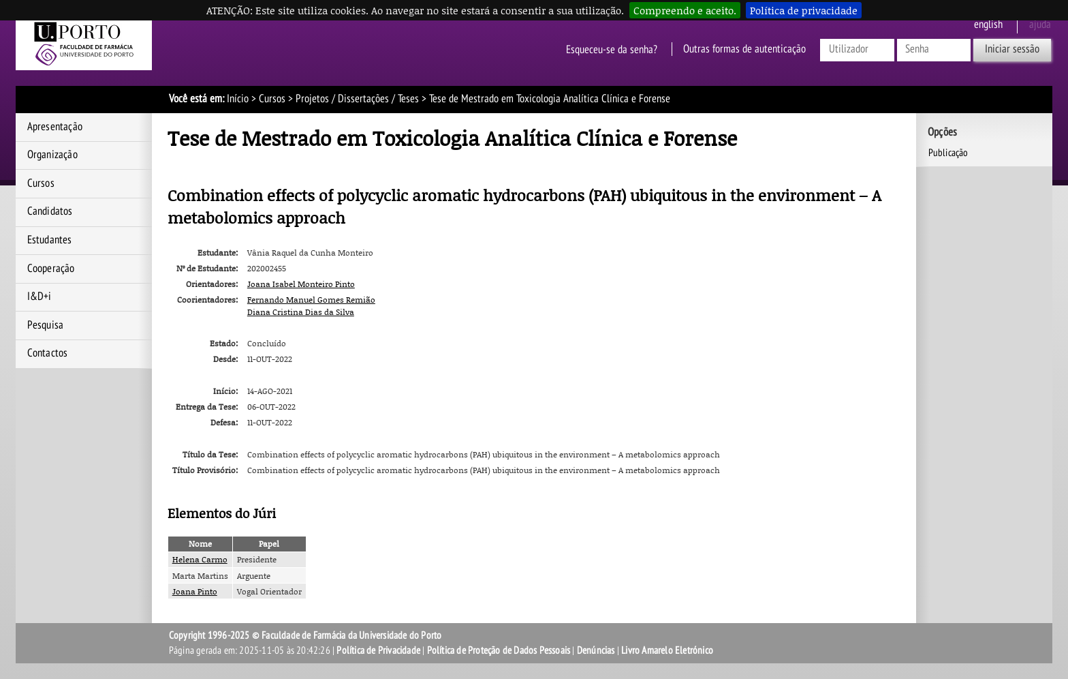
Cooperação (51, 268)
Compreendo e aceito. (684, 10)
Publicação (948, 153)
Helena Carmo (199, 559)
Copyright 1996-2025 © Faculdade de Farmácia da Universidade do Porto (305, 635)
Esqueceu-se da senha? (611, 49)
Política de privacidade (804, 10)
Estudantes (49, 240)
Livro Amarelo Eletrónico (667, 650)
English (988, 24)
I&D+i (39, 296)
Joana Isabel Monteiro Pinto (301, 284)
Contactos (47, 353)
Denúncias (596, 650)
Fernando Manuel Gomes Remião (311, 299)
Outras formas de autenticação (744, 49)
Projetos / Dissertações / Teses (357, 99)
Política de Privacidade (378, 650)
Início (238, 99)
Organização (52, 155)
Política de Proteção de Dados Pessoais (499, 650)
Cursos (272, 99)
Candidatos (50, 211)
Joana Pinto (194, 591)
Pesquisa (45, 325)
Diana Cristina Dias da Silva (300, 312)
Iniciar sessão (1012, 49)
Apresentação (54, 127)
